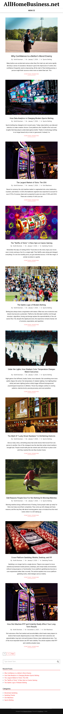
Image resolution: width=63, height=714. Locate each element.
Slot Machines (8, 698)
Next (12, 654)
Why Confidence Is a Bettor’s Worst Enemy (31, 56)
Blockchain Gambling (10, 693)
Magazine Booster (27, 711)
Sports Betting (47, 59)
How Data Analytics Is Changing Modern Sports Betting (21, 675)
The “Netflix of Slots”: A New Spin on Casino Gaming (20, 680)
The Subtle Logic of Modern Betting (15, 682)
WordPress (40, 711)
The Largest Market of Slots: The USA (16, 678)
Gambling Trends (9, 695)
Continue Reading (31, 74)
